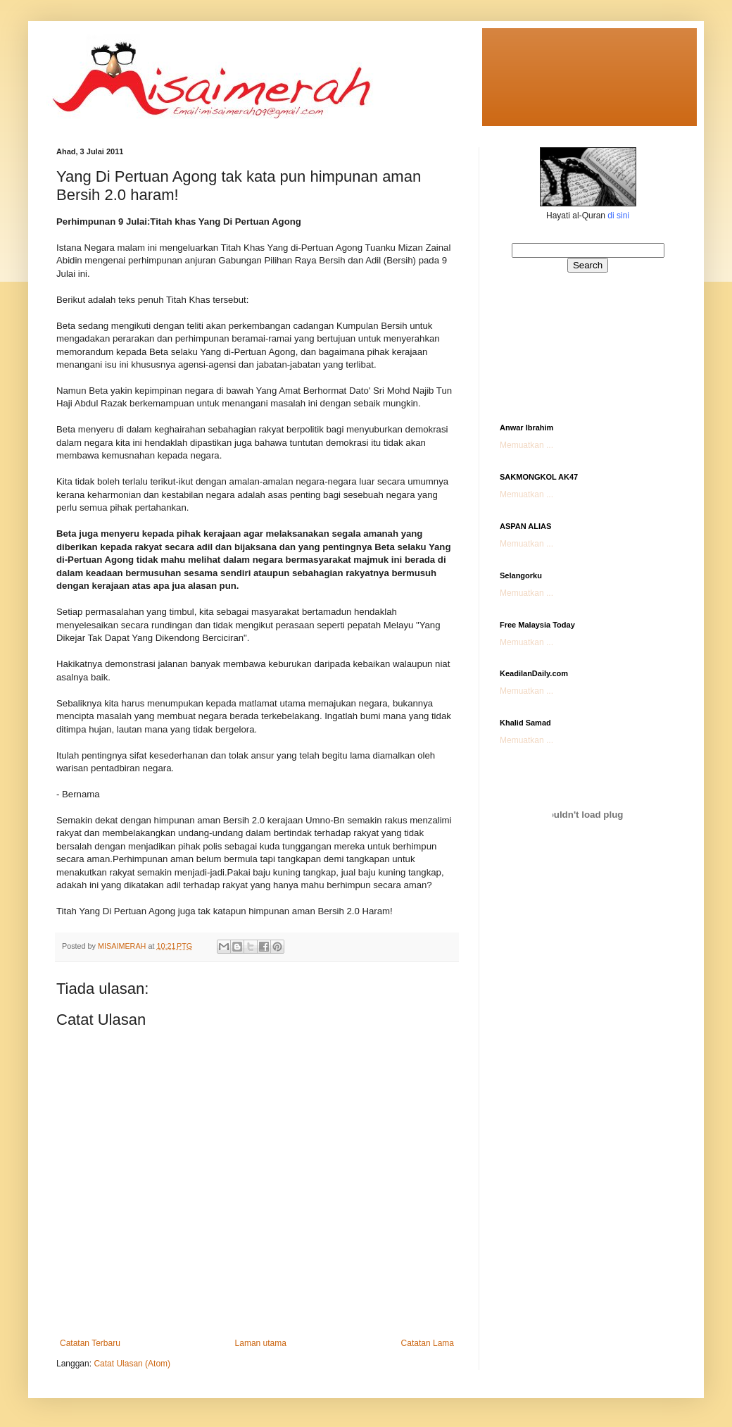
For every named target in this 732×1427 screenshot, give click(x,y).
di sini (618, 215)
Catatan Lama (427, 1343)
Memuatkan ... (526, 445)
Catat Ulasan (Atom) (132, 1364)
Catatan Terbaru (90, 1343)
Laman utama (260, 1343)
